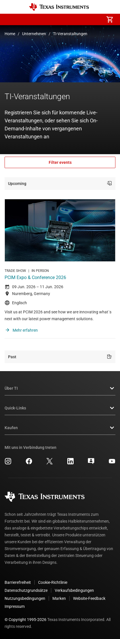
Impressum (15, 606)
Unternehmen (34, 33)
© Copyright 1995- (25, 619)
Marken (59, 598)
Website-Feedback (89, 598)
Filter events (60, 162)
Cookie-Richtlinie (52, 582)
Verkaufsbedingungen (74, 590)
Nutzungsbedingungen (25, 598)
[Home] (59, 7)
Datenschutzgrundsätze (26, 590)
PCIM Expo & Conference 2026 (35, 277)
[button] (10, 19)
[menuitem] (62, 19)
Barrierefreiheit (18, 582)
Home (10, 33)
